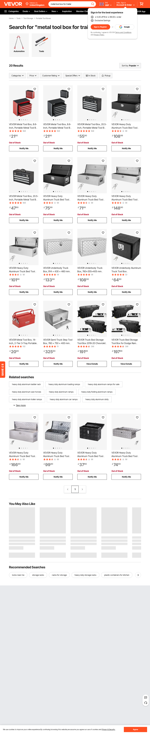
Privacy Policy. (99, 35)
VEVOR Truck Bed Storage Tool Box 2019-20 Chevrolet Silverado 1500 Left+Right (91, 343)
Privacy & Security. (108, 729)
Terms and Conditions (123, 32)
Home (11, 18)
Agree (135, 729)
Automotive (19, 51)
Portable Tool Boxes (43, 18)
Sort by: (125, 65)
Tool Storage (28, 18)
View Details (92, 364)
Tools (18, 18)
